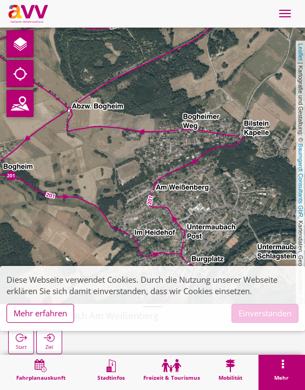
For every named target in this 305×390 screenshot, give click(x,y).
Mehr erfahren (40, 313)
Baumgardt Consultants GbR (300, 180)
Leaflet (300, 52)
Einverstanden (264, 313)
